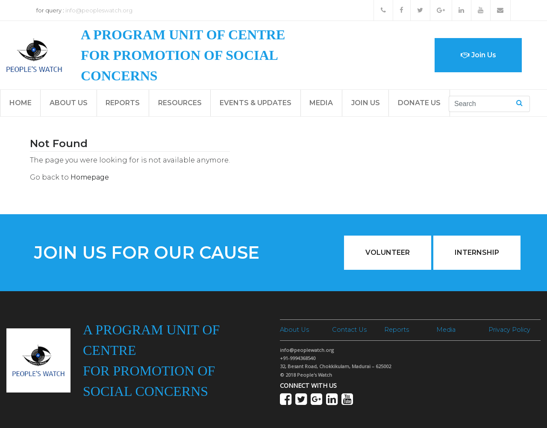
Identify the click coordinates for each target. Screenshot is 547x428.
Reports (123, 103)
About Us (69, 103)
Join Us (478, 55)
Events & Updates (255, 103)
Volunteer (387, 252)
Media (321, 103)
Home (20, 103)
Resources (180, 103)
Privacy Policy (509, 330)
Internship (477, 252)
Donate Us (419, 103)
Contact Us (349, 330)
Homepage (90, 177)
